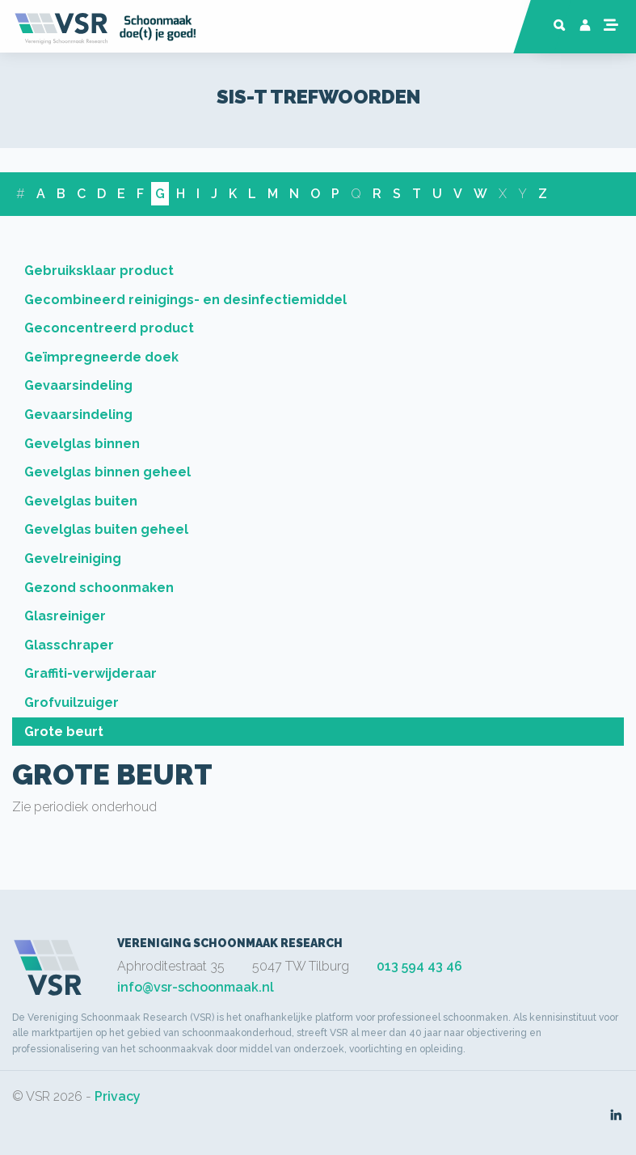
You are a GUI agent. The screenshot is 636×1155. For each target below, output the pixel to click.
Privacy (118, 1096)
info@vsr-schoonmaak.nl (195, 987)
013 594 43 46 (419, 966)
